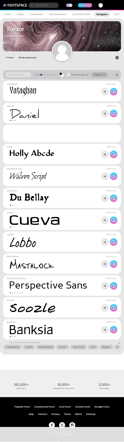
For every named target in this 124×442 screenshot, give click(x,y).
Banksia (11, 322)
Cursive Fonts (82, 407)
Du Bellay (12, 191)
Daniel (10, 106)
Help (31, 414)
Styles (20, 14)
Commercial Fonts (44, 407)
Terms (67, 414)
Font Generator (57, 14)
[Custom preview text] (18, 75)
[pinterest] (72, 426)
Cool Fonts (65, 407)
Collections (36, 14)
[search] (44, 5)
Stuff (116, 14)
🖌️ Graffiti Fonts (81, 14)
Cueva (10, 213)
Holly (9, 147)
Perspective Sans (16, 278)
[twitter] (62, 426)
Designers (102, 14)
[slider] (41, 75)
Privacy (56, 414)
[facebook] (52, 426)
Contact (42, 414)
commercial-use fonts (64, 389)
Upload (85, 5)
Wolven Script (14, 169)
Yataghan (12, 84)
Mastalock (13, 256)
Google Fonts (101, 407)
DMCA (78, 414)
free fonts (21, 389)
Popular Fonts (22, 407)
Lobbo (10, 235)
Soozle (10, 300)
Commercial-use (80, 75)
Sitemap (90, 414)
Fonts (8, 14)
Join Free (114, 5)
